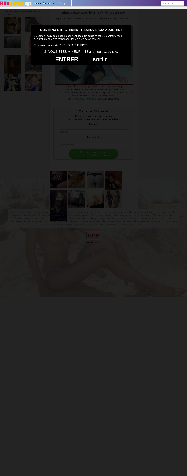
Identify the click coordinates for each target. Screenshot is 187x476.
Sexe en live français (44, 3)
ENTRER (66, 59)
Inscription (64, 3)
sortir (100, 59)
